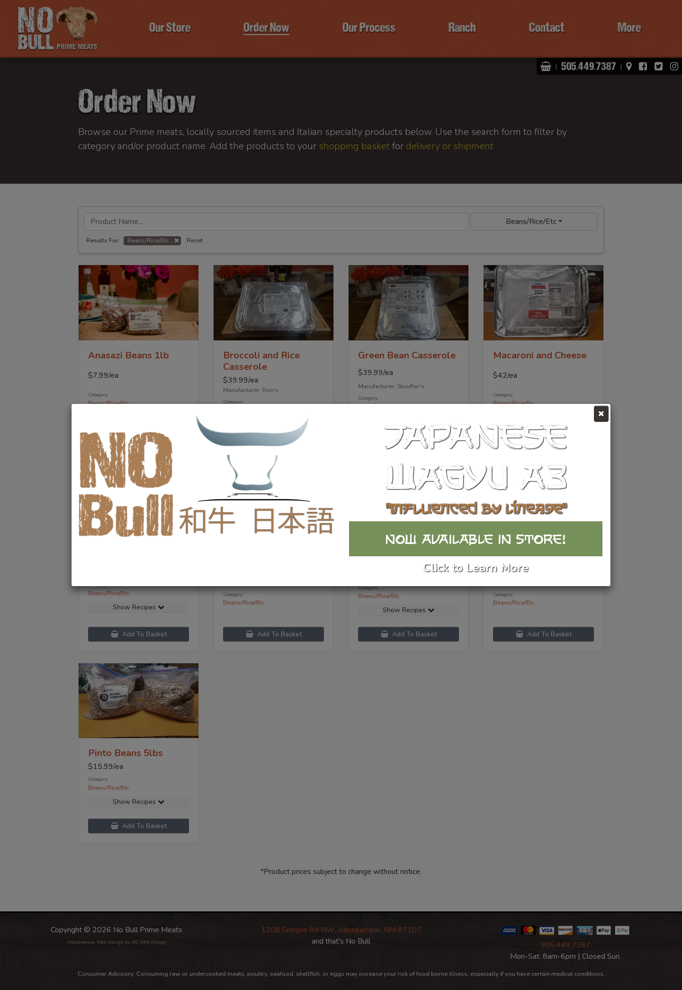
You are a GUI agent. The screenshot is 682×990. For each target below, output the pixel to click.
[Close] (601, 414)
